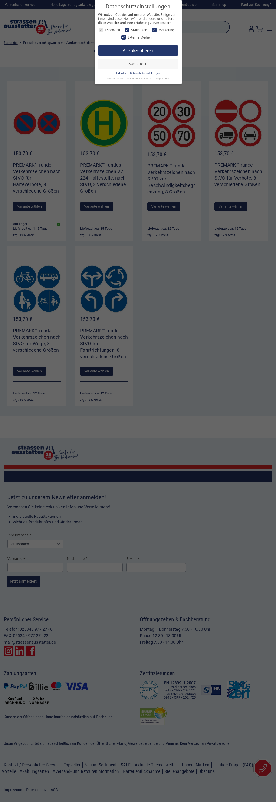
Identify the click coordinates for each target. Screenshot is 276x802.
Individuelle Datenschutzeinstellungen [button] (138, 73)
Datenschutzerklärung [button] (140, 78)
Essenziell (109, 30)
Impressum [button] (162, 78)
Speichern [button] (138, 63)
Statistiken (136, 30)
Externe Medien (136, 37)
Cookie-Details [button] (115, 78)
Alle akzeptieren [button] (138, 50)
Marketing (163, 30)
